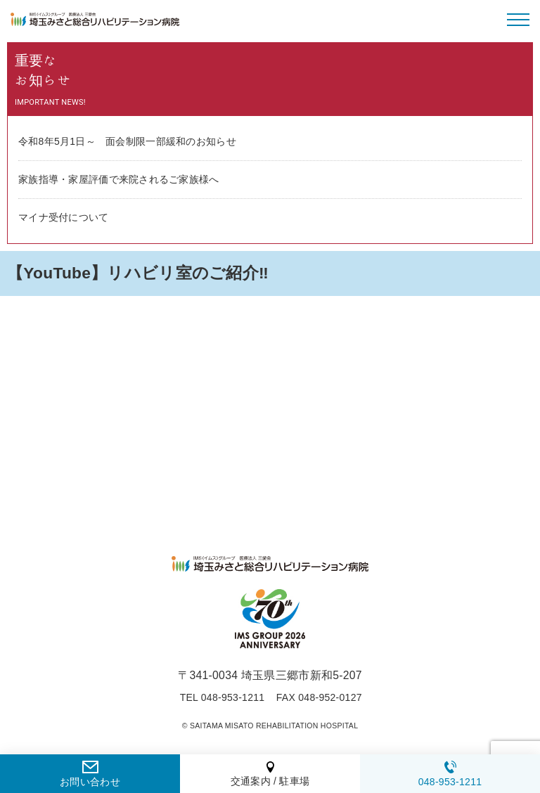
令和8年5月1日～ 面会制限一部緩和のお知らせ (127, 141)
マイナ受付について (63, 217)
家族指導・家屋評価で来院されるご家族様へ (118, 179)
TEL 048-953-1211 (222, 697)
